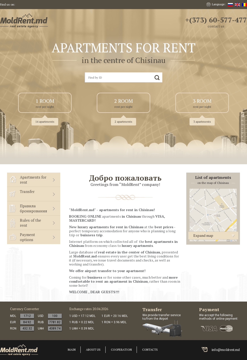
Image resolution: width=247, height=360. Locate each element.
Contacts (150, 349)
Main (72, 349)
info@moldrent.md (226, 349)
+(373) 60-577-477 (216, 19)
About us (93, 349)
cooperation (121, 349)
